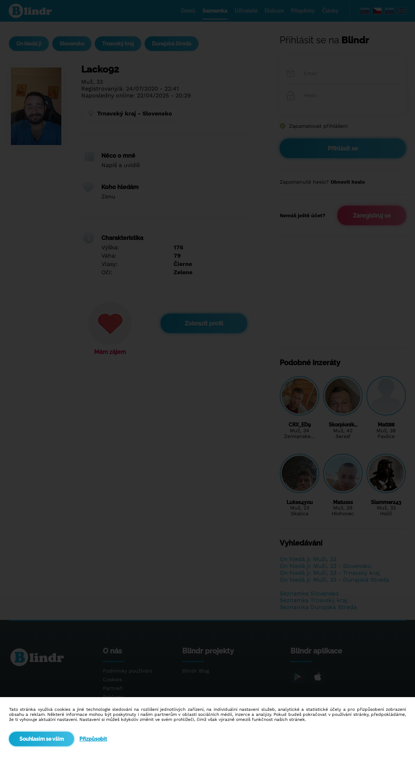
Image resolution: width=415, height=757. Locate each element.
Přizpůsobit (93, 739)
